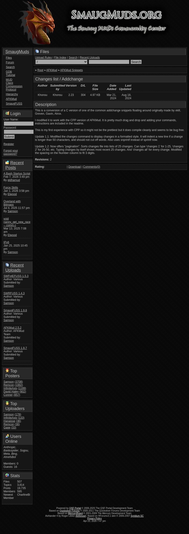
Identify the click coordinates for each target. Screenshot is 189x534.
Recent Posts (14, 165)
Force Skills (11, 187)
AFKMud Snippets (71, 70)
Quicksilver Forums (70, 510)
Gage (7, 427)
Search (10, 67)
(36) (18, 421)
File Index (60, 57)
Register (9, 144)
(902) (22, 391)
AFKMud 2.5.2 (13, 327)
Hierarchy (12, 94)
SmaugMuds (17, 51)
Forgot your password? (11, 152)
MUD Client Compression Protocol (12, 84)
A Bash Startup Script (17, 173)
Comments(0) (91, 166)
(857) (17, 394)
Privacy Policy (94, 518)
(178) (18, 414)
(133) (21, 417)
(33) (13, 427)
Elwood (12, 194)
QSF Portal (75, 508)
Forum (10, 62)
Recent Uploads (14, 267)
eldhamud (13, 180)
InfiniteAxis (10, 388)
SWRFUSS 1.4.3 (14, 293)
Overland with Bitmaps (12, 203)
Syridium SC (137, 516)
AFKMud (11, 99)
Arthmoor (81, 516)
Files (9, 57)
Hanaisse (9, 421)
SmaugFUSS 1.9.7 (15, 348)
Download (74, 166)
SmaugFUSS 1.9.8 (15, 310)
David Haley (11, 391)
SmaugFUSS (12, 103)
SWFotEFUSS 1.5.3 (16, 276)
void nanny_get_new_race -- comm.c (17, 222)
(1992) (19, 385)
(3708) (19, 381)
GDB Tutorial (10, 73)
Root (40, 70)
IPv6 (6, 242)
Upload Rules (43, 57)
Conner (8, 394)
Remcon (9, 385)
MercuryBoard (75, 513)
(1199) (22, 388)
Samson (12, 211)
